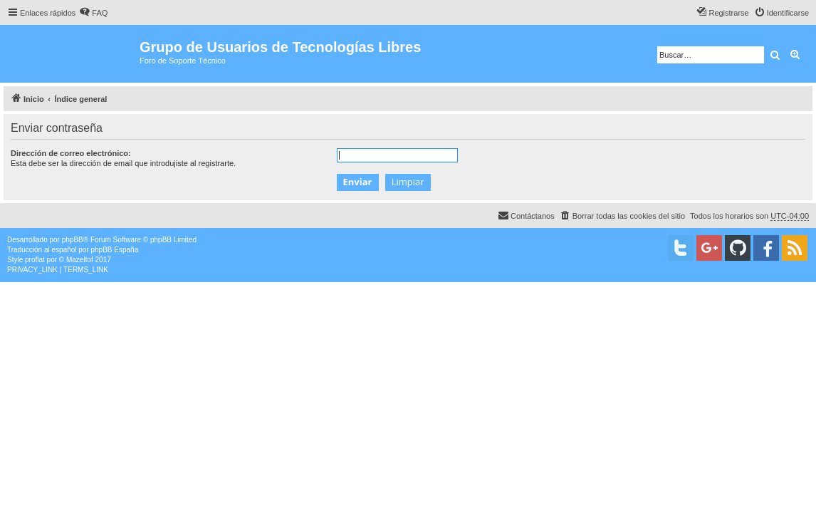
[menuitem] (93, 12)
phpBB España (114, 250)
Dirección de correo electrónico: (71, 153)
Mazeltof (79, 260)
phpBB (72, 240)
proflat (35, 260)
